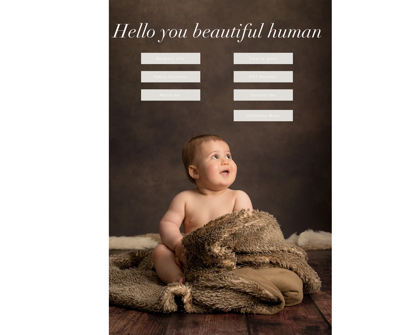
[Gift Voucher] (263, 76)
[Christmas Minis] (263, 115)
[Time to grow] (263, 58)
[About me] (170, 95)
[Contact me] (263, 95)
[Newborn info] (170, 58)
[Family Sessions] (170, 76)
